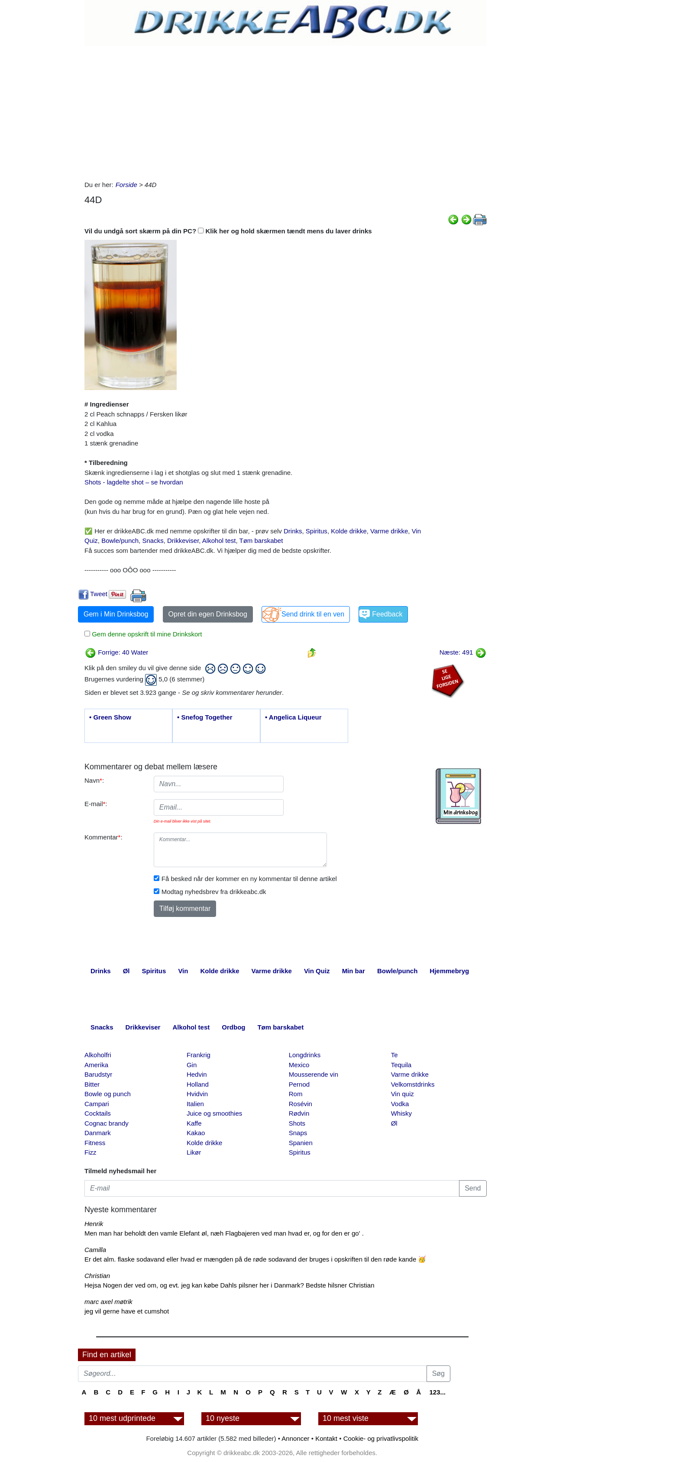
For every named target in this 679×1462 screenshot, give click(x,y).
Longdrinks (304, 1055)
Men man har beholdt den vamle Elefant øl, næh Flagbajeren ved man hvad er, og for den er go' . (224, 1233)
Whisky (401, 1113)
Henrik (93, 1223)
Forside (126, 184)
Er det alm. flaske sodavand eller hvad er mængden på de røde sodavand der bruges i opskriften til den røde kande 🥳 (255, 1259)
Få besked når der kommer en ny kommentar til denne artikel (249, 878)
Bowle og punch (107, 1093)
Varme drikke (389, 531)
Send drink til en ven (312, 614)
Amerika (96, 1064)
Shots (297, 1123)
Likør (194, 1152)
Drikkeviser (183, 540)
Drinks (293, 531)
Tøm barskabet (261, 540)
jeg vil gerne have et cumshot (126, 1311)
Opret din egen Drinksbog (207, 614)
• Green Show (110, 717)
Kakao (196, 1132)
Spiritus (316, 531)
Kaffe (194, 1123)
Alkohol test (219, 540)
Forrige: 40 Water (116, 652)
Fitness (94, 1142)
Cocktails (97, 1113)
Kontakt (326, 1438)
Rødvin (299, 1113)
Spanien (301, 1142)
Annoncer (295, 1438)
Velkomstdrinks (413, 1084)
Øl (394, 1123)
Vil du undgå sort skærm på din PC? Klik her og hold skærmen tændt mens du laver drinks (228, 231)
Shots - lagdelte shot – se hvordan (133, 482)
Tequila (401, 1064)
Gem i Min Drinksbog (116, 614)
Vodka (400, 1103)
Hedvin (197, 1074)
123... (437, 1392)
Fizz (90, 1152)
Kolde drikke (349, 531)
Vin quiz (402, 1093)
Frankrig (198, 1055)
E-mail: (95, 803)
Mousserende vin (313, 1074)
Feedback (387, 614)
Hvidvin (197, 1093)
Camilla (95, 1249)
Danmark (97, 1132)
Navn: (94, 780)
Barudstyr (98, 1074)
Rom (296, 1093)
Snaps (298, 1132)
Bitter (92, 1084)
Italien (195, 1103)
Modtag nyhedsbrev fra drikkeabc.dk (214, 891)
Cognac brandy (106, 1123)
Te (394, 1055)
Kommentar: (103, 837)
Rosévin (300, 1103)
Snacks (152, 540)
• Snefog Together (204, 717)
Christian (97, 1275)
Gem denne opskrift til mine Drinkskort (146, 634)
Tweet (98, 593)
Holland (198, 1084)
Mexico (299, 1064)
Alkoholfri (97, 1055)
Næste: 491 (463, 652)
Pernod (299, 1084)
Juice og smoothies (214, 1113)
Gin (192, 1064)
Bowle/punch (120, 540)
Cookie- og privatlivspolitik (380, 1438)
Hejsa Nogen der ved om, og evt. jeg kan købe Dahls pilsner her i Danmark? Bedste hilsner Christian (229, 1285)
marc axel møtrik (108, 1301)
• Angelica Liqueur (293, 717)
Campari (96, 1103)
